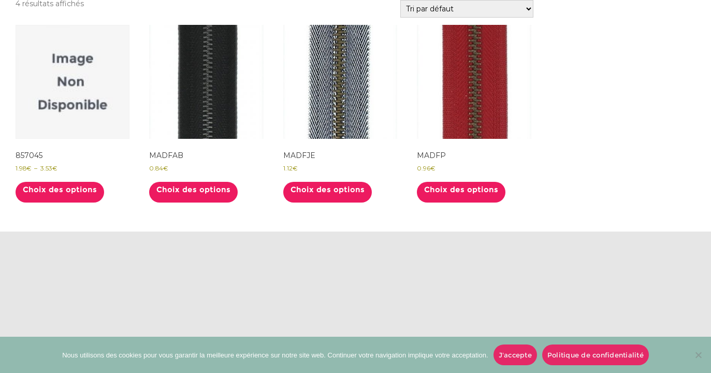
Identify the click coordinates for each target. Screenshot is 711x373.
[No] (698, 355)
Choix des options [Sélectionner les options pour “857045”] (60, 189)
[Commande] (466, 9)
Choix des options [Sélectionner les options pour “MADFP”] (461, 189)
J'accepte (515, 355)
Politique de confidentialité (595, 355)
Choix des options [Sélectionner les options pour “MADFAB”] (193, 189)
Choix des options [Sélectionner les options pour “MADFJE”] (328, 189)
